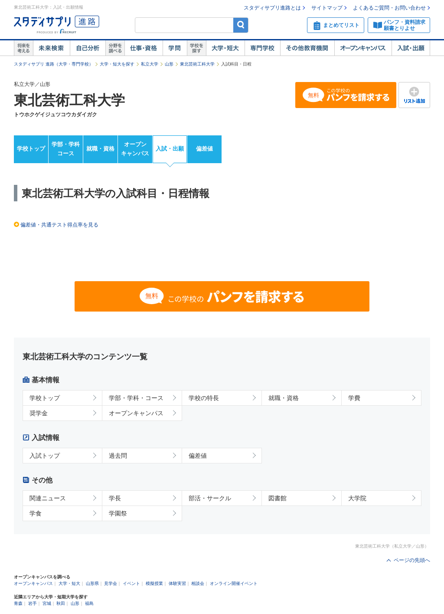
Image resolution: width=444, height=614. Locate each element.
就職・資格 (100, 148)
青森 (18, 603)
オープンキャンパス (363, 48)
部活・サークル (210, 498)
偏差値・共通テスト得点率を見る (59, 225)
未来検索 (51, 48)
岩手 (32, 603)
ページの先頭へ (412, 560)
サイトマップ (327, 8)
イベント (131, 583)
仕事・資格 (143, 48)
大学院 (357, 498)
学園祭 (118, 513)
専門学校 (262, 48)
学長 (115, 498)
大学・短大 (225, 48)
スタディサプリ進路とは (272, 8)
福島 (89, 603)
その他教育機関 (307, 48)
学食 (35, 513)
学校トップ (31, 148)
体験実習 (177, 583)
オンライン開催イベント (234, 583)
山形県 (92, 583)
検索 (240, 25)
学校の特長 (204, 397)
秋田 (60, 603)
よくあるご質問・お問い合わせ (389, 8)
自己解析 (87, 48)
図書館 (277, 498)
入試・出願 (411, 48)
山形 (169, 64)
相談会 (197, 583)
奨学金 (38, 413)
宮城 (46, 603)
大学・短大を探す (117, 64)
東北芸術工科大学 (197, 64)
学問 (175, 48)
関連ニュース (47, 498)
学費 (354, 397)
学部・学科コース (66, 149)
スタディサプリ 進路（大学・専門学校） (53, 64)
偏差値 (204, 148)
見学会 (110, 583)
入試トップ (44, 455)
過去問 (118, 455)
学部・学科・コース (136, 397)
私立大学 (149, 64)
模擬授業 (154, 583)
